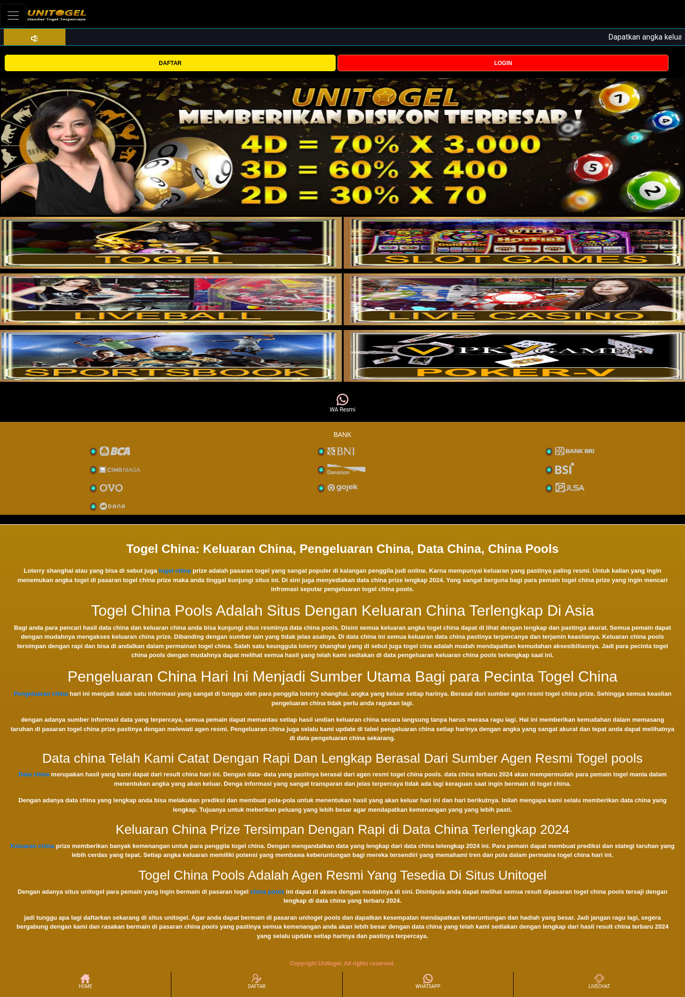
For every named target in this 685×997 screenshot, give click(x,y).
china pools (267, 891)
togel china (175, 570)
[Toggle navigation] (13, 15)
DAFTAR (170, 63)
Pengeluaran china (41, 693)
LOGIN (503, 63)
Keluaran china (32, 845)
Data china (33, 774)
